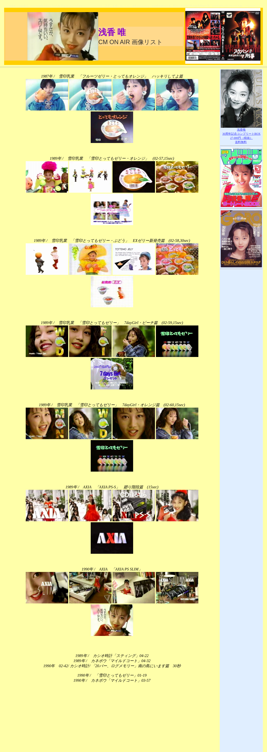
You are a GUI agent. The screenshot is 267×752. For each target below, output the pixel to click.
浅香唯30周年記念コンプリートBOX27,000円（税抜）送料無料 (241, 134)
